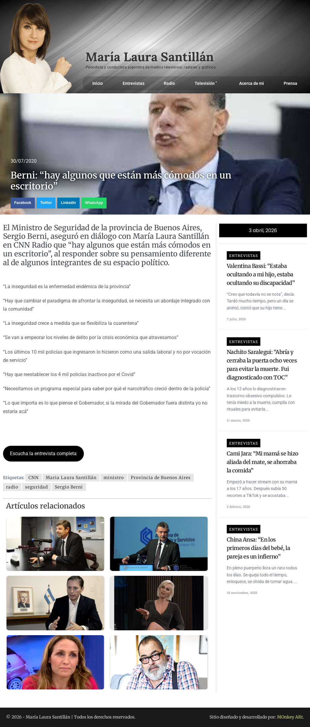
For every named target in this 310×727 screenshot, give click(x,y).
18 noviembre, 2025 (242, 592)
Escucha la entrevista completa (43, 453)
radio (12, 487)
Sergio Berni (69, 487)
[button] (23, 203)
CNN (33, 477)
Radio (169, 83)
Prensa (290, 83)
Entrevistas (133, 83)
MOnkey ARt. (290, 717)
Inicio (97, 83)
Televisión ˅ (207, 83)
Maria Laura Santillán (71, 477)
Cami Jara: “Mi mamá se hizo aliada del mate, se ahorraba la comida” (262, 462)
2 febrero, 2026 (238, 506)
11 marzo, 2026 (238, 420)
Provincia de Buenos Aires (161, 477)
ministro (114, 477)
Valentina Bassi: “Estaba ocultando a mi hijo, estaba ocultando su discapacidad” (261, 274)
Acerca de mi (251, 83)
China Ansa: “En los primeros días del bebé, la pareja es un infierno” (258, 548)
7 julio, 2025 (236, 319)
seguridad (36, 487)
